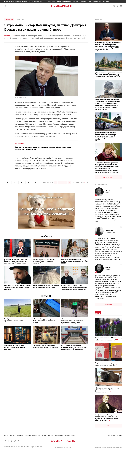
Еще (108, 425)
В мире (44, 435)
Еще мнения (108, 304)
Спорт (73, 435)
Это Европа (83, 1)
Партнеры (67, 435)
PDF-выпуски (111, 435)
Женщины (75, 1)
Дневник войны (66, 1)
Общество (28, 435)
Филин (59, 1)
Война (6, 1)
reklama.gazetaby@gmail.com (114, 447)
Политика (18, 1)
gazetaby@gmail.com (100, 447)
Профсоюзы (35, 1)
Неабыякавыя (97, 1)
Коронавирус (59, 435)
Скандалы (9, 19)
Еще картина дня (108, 177)
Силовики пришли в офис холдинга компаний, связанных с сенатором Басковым (43, 148)
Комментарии (26, 1)
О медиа (119, 435)
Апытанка (106, 1)
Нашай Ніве (9, 36)
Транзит (89, 1)
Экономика (20, 435)
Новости (11, 1)
